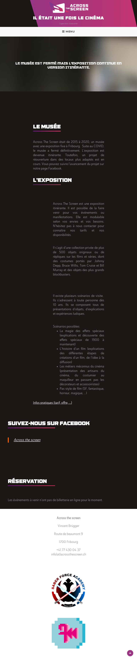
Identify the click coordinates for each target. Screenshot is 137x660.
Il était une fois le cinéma (68, 18)
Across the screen (27, 440)
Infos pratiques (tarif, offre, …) (52, 403)
